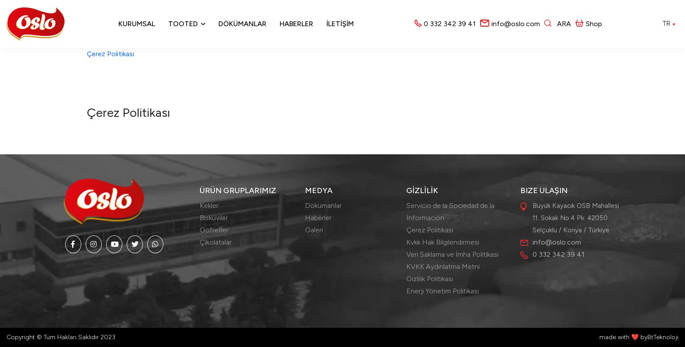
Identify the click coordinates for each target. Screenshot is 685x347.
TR (669, 23)
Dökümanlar (242, 24)
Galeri (314, 230)
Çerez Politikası (110, 54)
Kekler (209, 205)
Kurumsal (136, 24)
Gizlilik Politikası (429, 279)
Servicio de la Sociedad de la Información (450, 211)
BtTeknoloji (662, 337)
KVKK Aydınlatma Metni (443, 266)
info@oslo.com (515, 24)
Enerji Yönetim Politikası (442, 291)
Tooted (183, 24)
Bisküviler (214, 218)
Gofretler (214, 230)
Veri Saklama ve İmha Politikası (452, 254)
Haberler (296, 24)
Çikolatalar (216, 242)
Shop (588, 24)
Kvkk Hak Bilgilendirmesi (442, 242)
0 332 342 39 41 (450, 24)
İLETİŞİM (340, 24)
